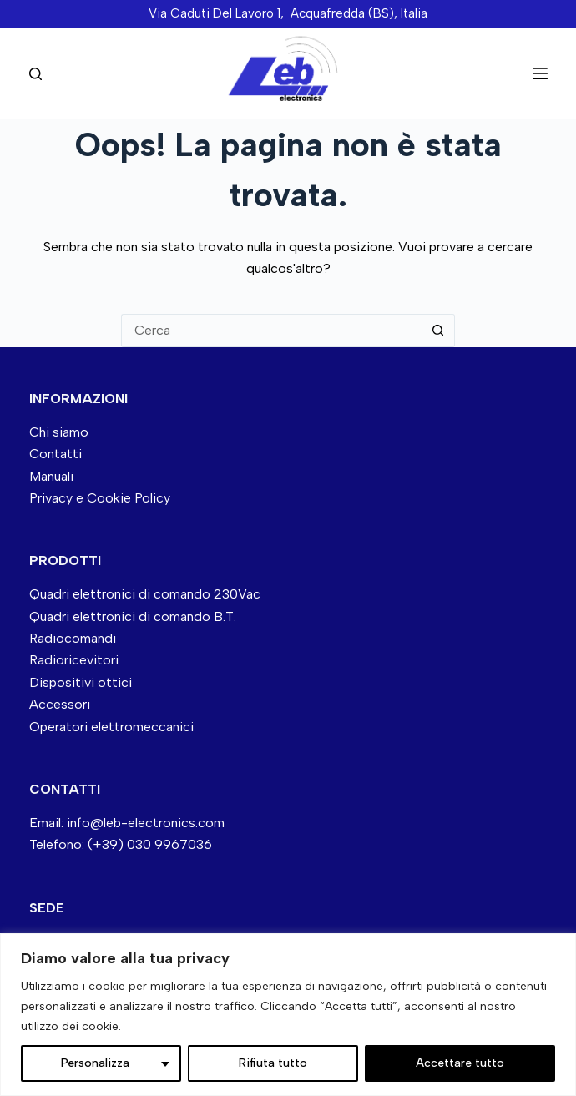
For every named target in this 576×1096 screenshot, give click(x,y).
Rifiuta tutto (273, 1063)
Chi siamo (58, 432)
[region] (288, 1014)
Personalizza (95, 1063)
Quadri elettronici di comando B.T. (132, 616)
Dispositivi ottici (80, 682)
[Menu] (540, 73)
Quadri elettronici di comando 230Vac (144, 594)
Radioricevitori (74, 660)
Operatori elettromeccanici (111, 727)
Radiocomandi (72, 638)
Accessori (59, 704)
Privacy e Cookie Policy (99, 498)
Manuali (51, 476)
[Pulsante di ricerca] (438, 330)
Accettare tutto (460, 1063)
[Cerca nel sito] (35, 74)
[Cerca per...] (271, 330)
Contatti (55, 454)
